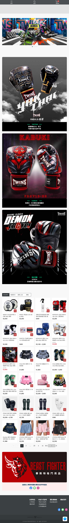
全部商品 (32, 499)
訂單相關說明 (42, 506)
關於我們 (32, 504)
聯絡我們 (63, 499)
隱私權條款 (53, 499)
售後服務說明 (42, 504)
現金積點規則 (53, 502)
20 (34, 445)
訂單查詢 (32, 502)
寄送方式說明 (42, 502)
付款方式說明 (42, 499)
